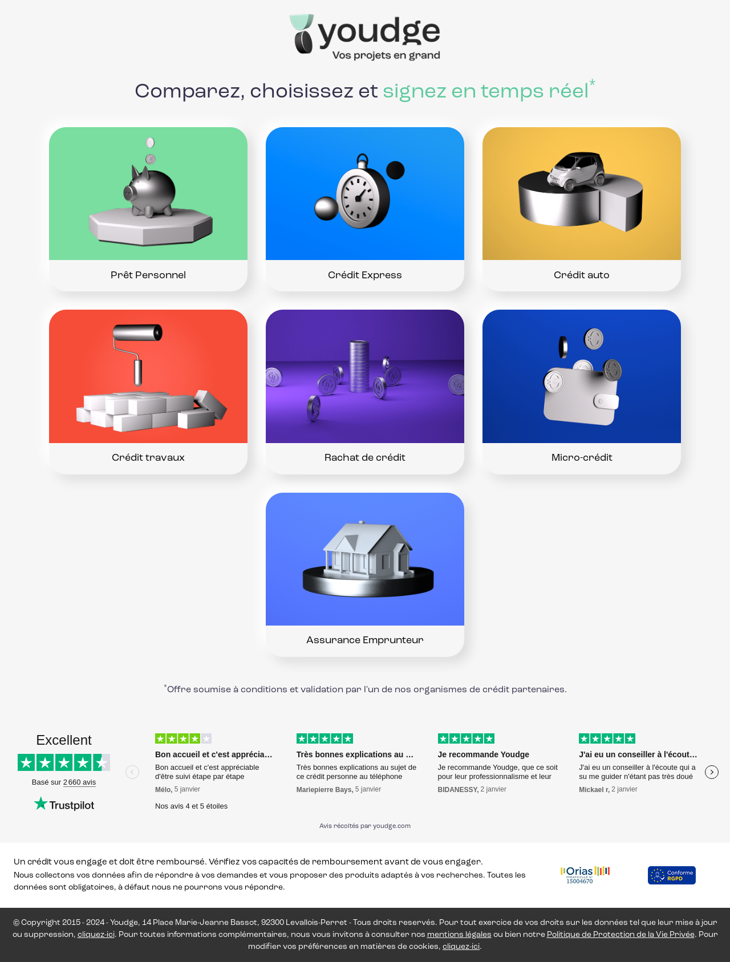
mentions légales (459, 935)
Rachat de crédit (365, 458)
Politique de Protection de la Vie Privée (621, 935)
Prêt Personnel (148, 275)
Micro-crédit (582, 458)
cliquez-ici (96, 935)
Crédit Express (365, 275)
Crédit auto (582, 275)
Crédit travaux (148, 458)
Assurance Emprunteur (365, 641)
